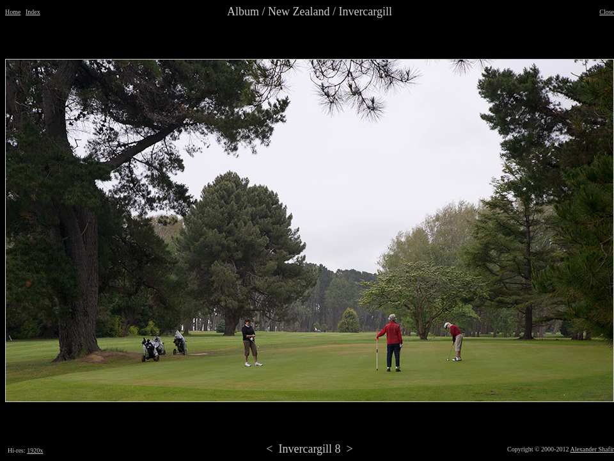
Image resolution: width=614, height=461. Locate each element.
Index (33, 11)
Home (12, 11)
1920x (35, 450)
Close (606, 11)
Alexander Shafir (592, 449)
